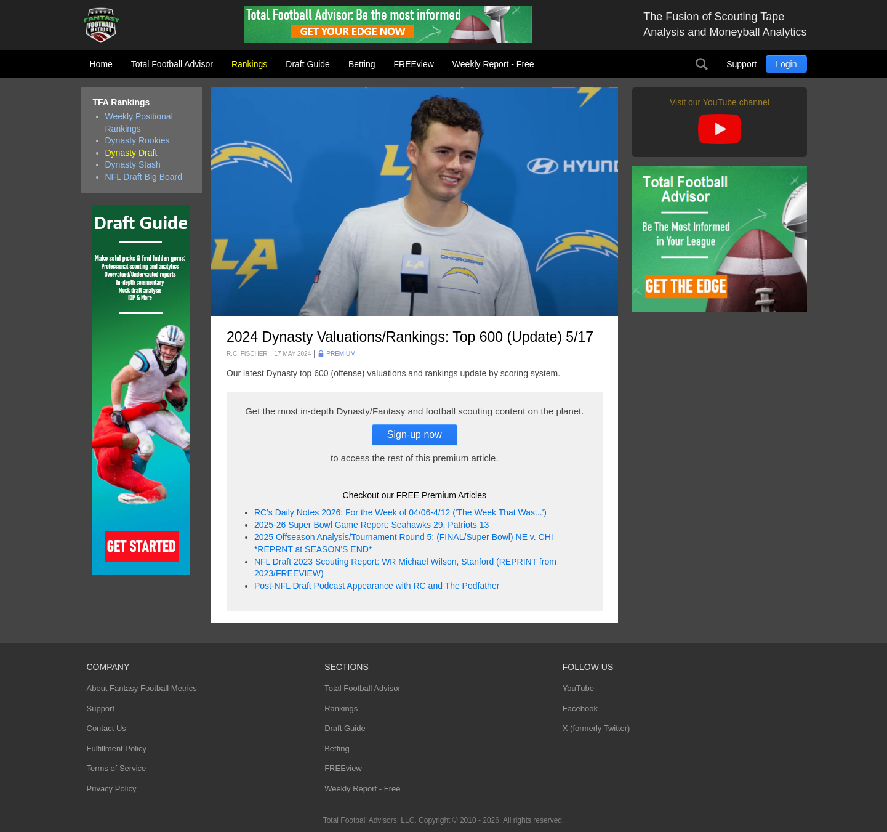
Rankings (249, 64)
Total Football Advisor (172, 64)
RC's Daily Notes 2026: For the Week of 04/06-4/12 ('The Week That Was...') (400, 512)
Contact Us (106, 728)
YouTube (578, 688)
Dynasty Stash (133, 164)
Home (101, 64)
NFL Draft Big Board (144, 177)
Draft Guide (308, 64)
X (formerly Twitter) (596, 728)
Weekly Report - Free (493, 64)
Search (701, 64)
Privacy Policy (112, 788)
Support (741, 64)
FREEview (414, 64)
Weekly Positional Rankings (139, 122)
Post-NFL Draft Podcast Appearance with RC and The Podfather (376, 586)
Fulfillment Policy (117, 748)
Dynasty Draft (131, 153)
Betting (361, 64)
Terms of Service (116, 768)
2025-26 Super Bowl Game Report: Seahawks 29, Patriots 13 (371, 525)
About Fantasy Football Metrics (142, 688)
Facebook (580, 708)
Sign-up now (414, 434)
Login (786, 64)
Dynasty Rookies (137, 140)
